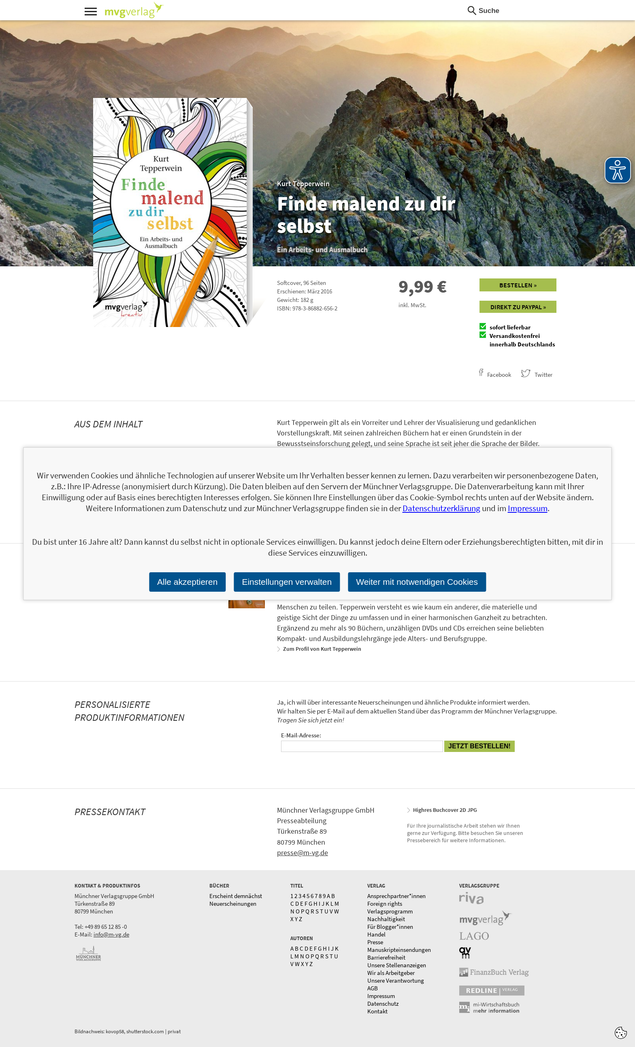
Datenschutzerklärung (441, 508)
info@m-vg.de (111, 934)
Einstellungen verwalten (287, 581)
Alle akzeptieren (187, 581)
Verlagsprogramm (390, 911)
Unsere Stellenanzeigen (396, 965)
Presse (375, 942)
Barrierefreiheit (386, 957)
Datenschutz (382, 1003)
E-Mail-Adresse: (301, 735)
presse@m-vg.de (302, 852)
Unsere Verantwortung (395, 980)
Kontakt (377, 1011)
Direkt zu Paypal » (518, 307)
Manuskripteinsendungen (399, 950)
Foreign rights (384, 903)
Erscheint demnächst (235, 896)
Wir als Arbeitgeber (391, 973)
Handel (376, 934)
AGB (372, 988)
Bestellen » (518, 285)
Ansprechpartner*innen (396, 896)
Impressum (381, 996)
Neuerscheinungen (232, 903)
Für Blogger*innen (390, 926)
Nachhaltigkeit (386, 919)
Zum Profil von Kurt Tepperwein (322, 648)
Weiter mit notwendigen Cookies (417, 581)
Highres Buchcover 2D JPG (445, 809)
